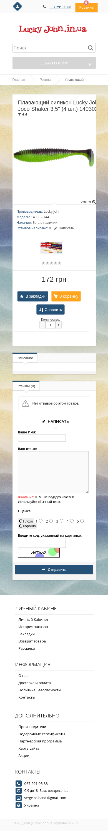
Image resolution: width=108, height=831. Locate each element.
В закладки (36, 296)
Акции (24, 755)
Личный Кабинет (34, 619)
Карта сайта (29, 748)
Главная (18, 80)
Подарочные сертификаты (42, 733)
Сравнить (53, 309)
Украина (31, 805)
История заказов (33, 626)
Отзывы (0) (26, 386)
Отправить (54, 569)
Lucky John (52, 211)
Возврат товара (32, 641)
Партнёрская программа (40, 741)
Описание (25, 358)
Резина (45, 80)
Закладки (27, 633)
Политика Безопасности (40, 689)
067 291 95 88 (60, 7)
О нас (23, 675)
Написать (64, 228)
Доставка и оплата (35, 682)
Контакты (27, 697)
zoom (88, 201)
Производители (32, 726)
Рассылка (27, 648)
